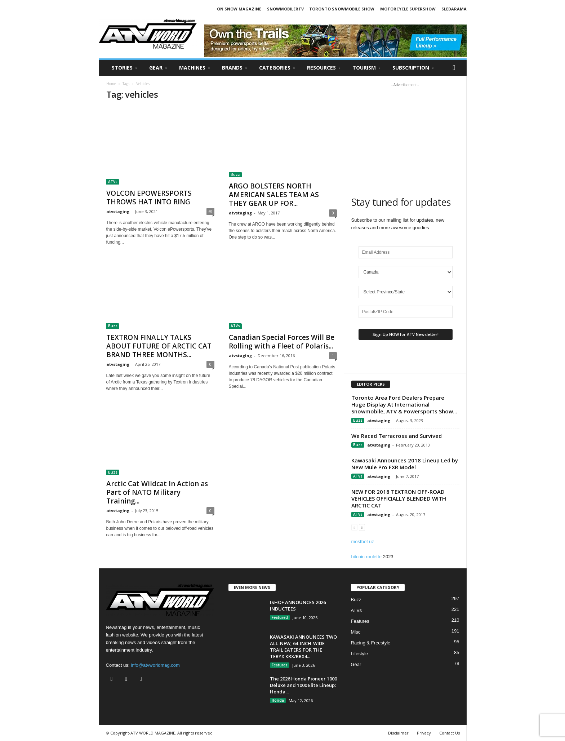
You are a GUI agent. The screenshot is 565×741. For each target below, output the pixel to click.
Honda (278, 700)
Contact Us (449, 733)
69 (210, 211)
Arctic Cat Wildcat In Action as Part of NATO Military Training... (157, 492)
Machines (194, 68)
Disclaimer (398, 733)
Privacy (424, 733)
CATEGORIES (277, 68)
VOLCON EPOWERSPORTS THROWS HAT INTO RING (149, 197)
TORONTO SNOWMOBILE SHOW (341, 9)
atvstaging (117, 211)
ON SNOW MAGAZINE (239, 9)
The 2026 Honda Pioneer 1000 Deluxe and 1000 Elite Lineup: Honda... (303, 685)
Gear (158, 68)
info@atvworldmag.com (155, 665)
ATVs (112, 181)
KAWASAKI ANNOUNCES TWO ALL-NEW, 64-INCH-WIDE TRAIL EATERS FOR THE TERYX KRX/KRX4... (303, 647)
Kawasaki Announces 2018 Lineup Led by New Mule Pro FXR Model (404, 464)
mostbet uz (362, 541)
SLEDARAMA (454, 9)
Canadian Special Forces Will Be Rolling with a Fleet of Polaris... (281, 342)
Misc (356, 632)
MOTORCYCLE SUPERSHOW (408, 9)
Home (111, 83)
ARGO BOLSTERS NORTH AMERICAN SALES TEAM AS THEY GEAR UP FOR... (274, 194)
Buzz (235, 174)
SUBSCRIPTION (412, 68)
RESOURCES (323, 68)
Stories (124, 68)
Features (280, 664)
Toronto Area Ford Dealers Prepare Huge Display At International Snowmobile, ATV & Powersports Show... (404, 404)
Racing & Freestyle (371, 642)
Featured (280, 617)
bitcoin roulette (366, 556)
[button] (456, 68)
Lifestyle (359, 653)
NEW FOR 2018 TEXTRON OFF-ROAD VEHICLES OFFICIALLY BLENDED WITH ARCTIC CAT (398, 498)
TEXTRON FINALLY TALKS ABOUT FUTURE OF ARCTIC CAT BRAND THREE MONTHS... (159, 346)
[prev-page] (354, 527)
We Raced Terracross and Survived (396, 435)
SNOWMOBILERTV (285, 9)
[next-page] (362, 527)
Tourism (366, 68)
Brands (234, 68)
